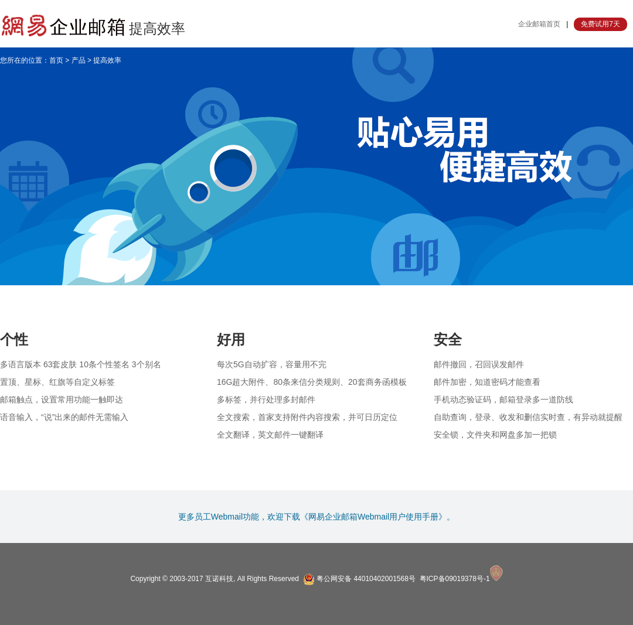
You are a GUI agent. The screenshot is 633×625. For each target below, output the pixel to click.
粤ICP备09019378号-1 (455, 579)
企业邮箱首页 (539, 24)
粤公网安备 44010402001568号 (359, 579)
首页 (56, 60)
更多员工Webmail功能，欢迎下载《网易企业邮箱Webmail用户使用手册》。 (316, 516)
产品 (79, 60)
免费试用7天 (600, 24)
